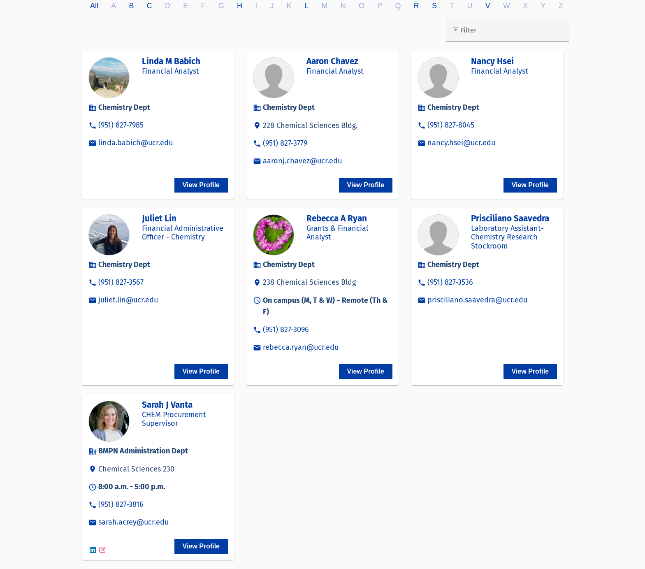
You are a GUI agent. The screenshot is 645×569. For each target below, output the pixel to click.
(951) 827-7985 (121, 125)
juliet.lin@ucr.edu (128, 299)
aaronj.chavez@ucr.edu (302, 160)
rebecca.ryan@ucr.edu (301, 347)
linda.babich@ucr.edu (135, 142)
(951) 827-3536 (450, 282)
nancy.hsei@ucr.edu (461, 142)
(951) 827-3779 (285, 143)
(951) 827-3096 (286, 329)
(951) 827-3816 (121, 504)
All (94, 6)
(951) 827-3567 (121, 282)
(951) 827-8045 (450, 125)
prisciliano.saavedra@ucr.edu (477, 299)
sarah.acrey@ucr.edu (133, 522)
